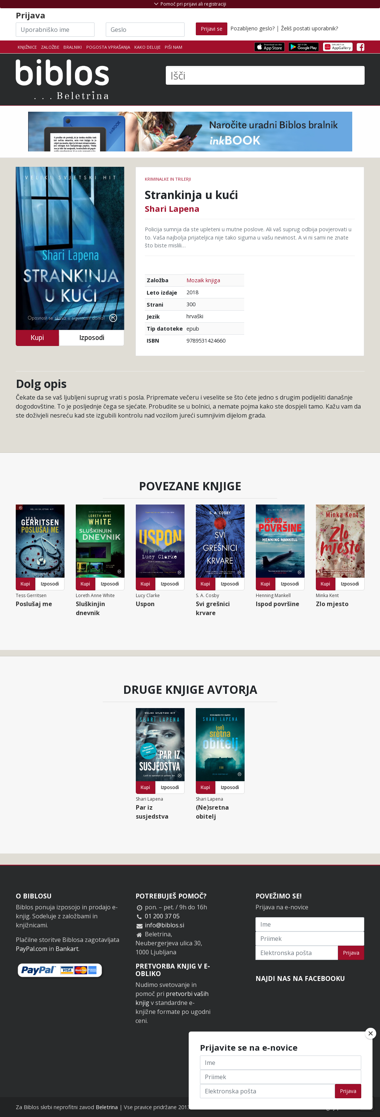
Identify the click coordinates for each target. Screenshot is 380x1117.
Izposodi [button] (91, 337)
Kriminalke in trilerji (168, 179)
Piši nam (173, 47)
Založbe (50, 47)
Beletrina (107, 1107)
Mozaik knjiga (203, 280)
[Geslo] (145, 29)
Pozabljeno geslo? (252, 28)
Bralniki (72, 47)
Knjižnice (27, 47)
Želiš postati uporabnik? (309, 28)
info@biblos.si (164, 925)
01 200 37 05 (162, 916)
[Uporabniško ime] (55, 29)
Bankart (67, 949)
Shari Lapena (172, 208)
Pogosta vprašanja (108, 47)
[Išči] (265, 75)
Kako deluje (147, 47)
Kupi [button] (37, 337)
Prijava (351, 952)
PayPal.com (31, 949)
